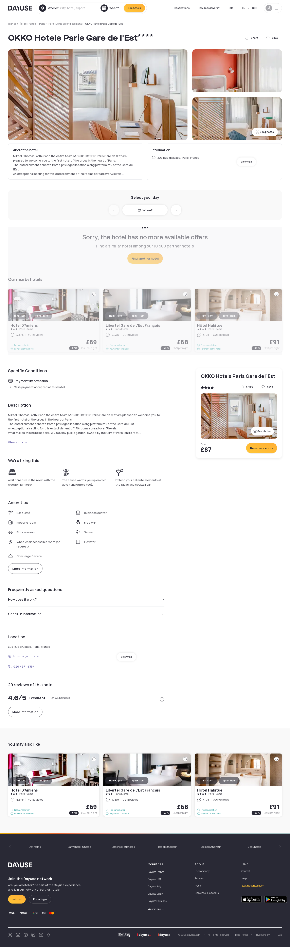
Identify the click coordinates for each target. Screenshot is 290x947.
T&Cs (279, 934)
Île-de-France (28, 23)
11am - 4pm (115, 780)
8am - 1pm (19, 780)
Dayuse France (156, 872)
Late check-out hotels (123, 847)
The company (202, 871)
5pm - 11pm (138, 780)
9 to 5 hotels (254, 847)
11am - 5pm (41, 780)
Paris (42, 23)
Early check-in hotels (79, 847)
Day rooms (35, 847)
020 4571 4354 (21, 666)
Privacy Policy (262, 934)
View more (17, 442)
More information (25, 569)
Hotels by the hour (167, 847)
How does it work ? (209, 8)
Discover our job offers (207, 893)
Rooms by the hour (210, 847)
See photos (265, 132)
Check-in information (86, 614)
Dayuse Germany (157, 901)
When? (145, 210)
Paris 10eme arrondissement (65, 23)
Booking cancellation (252, 885)
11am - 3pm (206, 780)
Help (230, 8)
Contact (245, 871)
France (12, 23)
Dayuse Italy (154, 886)
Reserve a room (261, 448)
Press (198, 885)
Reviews (199, 878)
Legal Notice (241, 934)
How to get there (23, 656)
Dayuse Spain (155, 893)
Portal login (40, 899)
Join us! (17, 899)
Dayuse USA (154, 879)
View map (246, 161)
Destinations (182, 8)
